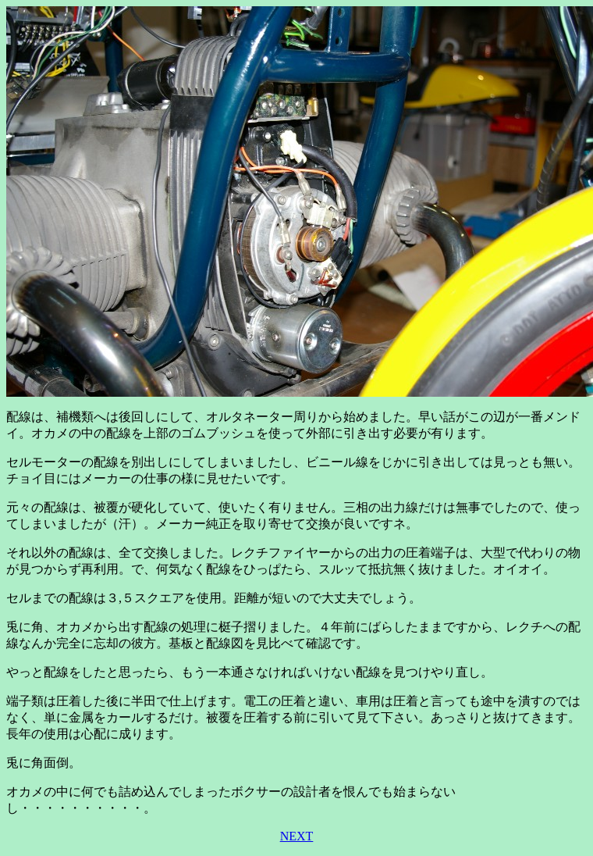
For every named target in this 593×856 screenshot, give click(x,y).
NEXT (297, 836)
